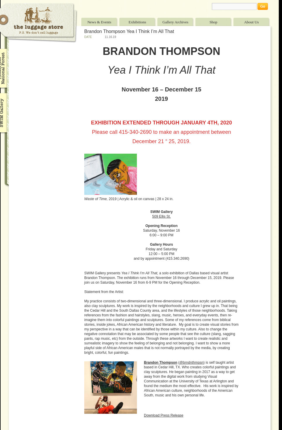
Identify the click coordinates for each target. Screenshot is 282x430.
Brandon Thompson (160, 362)
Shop (213, 22)
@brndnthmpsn (191, 362)
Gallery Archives (175, 22)
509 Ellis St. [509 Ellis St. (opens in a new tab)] (161, 216)
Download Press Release (163, 415)
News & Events (99, 22)
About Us (251, 22)
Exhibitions (137, 22)
